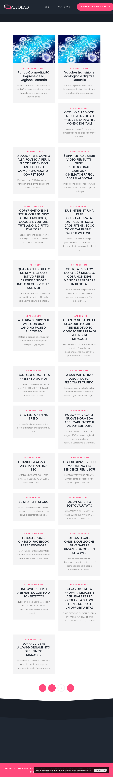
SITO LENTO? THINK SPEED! (34, 417)
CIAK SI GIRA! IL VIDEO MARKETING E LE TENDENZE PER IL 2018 (79, 466)
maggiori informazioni (84, 770)
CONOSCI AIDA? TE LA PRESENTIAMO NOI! (33, 377)
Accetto (100, 770)
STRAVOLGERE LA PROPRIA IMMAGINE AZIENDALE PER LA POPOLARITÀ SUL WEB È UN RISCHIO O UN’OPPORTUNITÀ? (79, 598)
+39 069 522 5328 (56, 7)
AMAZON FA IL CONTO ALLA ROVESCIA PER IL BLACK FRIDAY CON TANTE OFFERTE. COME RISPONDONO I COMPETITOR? (33, 165)
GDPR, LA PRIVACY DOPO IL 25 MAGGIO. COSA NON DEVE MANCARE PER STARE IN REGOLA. (79, 276)
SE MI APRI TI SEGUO (34, 502)
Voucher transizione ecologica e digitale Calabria (79, 76)
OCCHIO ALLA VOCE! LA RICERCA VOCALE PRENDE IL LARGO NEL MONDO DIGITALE (79, 118)
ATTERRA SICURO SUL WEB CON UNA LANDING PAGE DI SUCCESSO (33, 325)
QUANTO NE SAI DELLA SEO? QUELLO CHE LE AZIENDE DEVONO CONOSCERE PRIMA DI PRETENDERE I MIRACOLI (79, 329)
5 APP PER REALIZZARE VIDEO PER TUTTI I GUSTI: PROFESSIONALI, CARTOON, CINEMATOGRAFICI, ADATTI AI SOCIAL (79, 167)
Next (70, 688)
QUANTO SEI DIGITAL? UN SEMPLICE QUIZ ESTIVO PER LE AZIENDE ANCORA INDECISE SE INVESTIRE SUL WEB (33, 278)
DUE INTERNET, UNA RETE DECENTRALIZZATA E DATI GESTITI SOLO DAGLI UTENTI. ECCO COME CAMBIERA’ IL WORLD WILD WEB (79, 222)
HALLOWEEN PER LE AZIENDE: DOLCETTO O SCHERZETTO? (33, 592)
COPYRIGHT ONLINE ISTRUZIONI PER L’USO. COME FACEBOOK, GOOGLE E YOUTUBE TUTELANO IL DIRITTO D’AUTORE (33, 220)
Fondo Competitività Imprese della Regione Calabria (33, 76)
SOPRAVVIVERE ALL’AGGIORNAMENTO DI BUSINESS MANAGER (33, 649)
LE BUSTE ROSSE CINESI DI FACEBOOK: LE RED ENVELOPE (33, 541)
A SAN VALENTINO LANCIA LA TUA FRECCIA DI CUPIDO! (79, 378)
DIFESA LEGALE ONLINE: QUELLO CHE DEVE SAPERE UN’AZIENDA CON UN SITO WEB (79, 545)
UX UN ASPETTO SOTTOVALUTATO (79, 504)
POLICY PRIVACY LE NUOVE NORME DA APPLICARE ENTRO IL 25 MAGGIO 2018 (79, 420)
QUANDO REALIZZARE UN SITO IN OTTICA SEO (33, 466)
